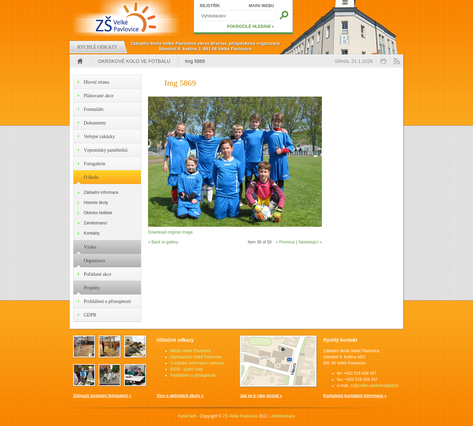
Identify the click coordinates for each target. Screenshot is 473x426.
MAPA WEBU (261, 5)
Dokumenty (95, 122)
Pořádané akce (97, 274)
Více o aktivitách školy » (180, 395)
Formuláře (93, 109)
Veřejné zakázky (99, 136)
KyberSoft (187, 416)
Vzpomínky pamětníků (106, 150)
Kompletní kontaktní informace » (355, 395)
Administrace (283, 416)
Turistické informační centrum (197, 363)
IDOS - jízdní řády (186, 369)
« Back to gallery (163, 242)
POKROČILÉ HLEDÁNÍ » (250, 26)
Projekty (92, 287)
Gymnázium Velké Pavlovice (196, 357)
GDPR (90, 315)
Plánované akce (98, 95)
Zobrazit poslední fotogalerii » (102, 395)
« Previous (285, 242)
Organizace (94, 260)
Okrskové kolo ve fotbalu (134, 61)
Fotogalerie (94, 163)
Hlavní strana (96, 82)
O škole (91, 177)
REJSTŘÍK (210, 5)
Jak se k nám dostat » (261, 395)
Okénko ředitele (98, 212)
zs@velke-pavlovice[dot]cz (374, 385)
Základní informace (101, 192)
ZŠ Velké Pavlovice (240, 416)
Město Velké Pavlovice (190, 350)
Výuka (90, 247)
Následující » (310, 242)
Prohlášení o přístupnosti (107, 301)
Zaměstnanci (95, 223)
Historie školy (96, 202)
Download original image (170, 232)
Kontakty (92, 233)
